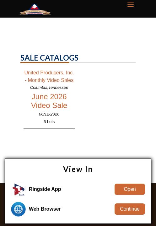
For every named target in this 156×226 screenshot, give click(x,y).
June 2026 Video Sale (49, 101)
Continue (130, 209)
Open (130, 189)
